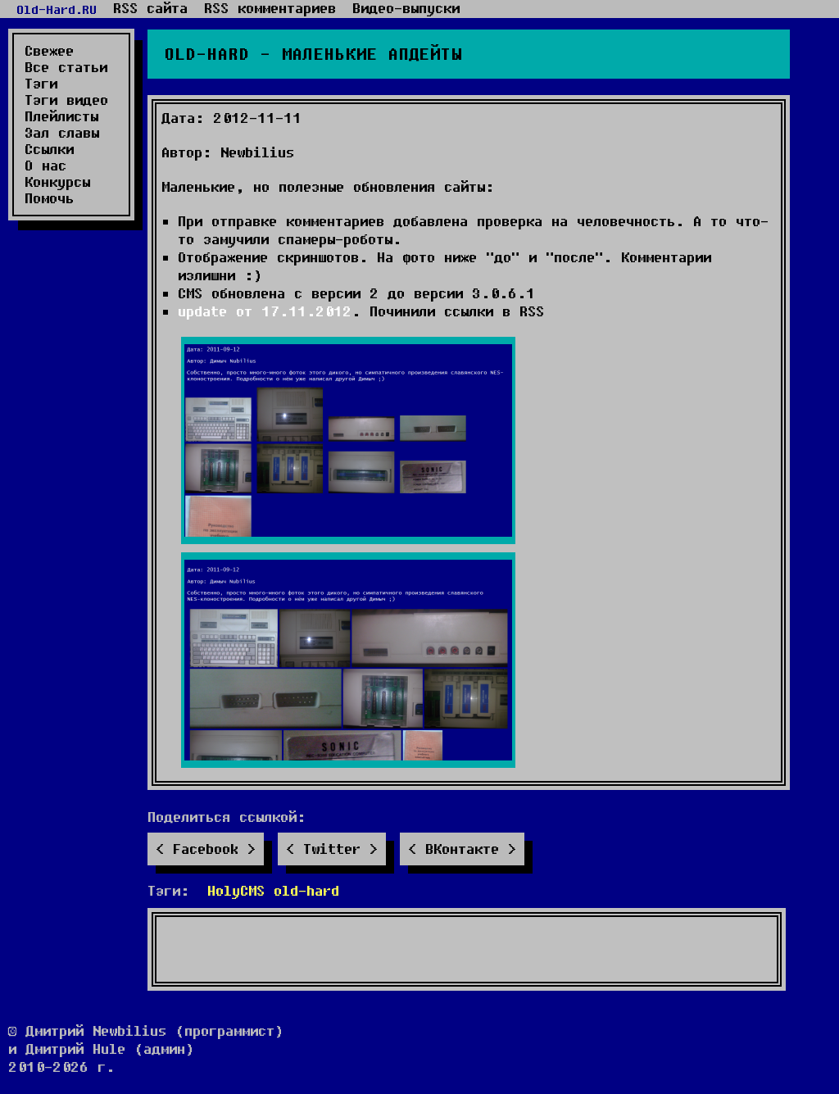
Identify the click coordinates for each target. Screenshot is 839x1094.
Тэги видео (66, 100)
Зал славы (62, 133)
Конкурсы (57, 182)
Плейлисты (61, 116)
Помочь (49, 198)
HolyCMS (236, 890)
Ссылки (49, 149)
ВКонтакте (462, 848)
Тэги (41, 83)
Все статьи (66, 67)
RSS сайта (150, 8)
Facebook (205, 848)
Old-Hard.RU (56, 9)
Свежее (49, 51)
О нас (45, 165)
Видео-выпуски (406, 8)
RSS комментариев (270, 8)
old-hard (306, 890)
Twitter (332, 848)
